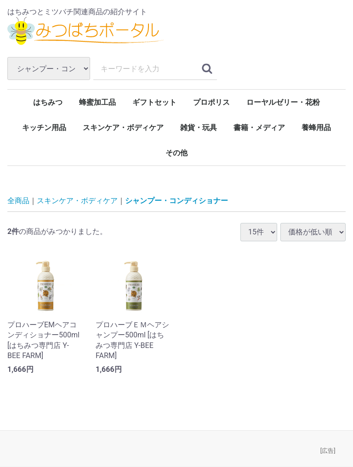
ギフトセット (154, 102)
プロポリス (211, 102)
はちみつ (48, 102)
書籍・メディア (259, 127)
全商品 (18, 201)
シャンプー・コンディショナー (176, 201)
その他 (176, 152)
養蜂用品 (316, 127)
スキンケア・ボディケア (123, 127)
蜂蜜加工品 (97, 102)
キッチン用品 (44, 127)
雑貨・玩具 (198, 127)
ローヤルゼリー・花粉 (283, 102)
